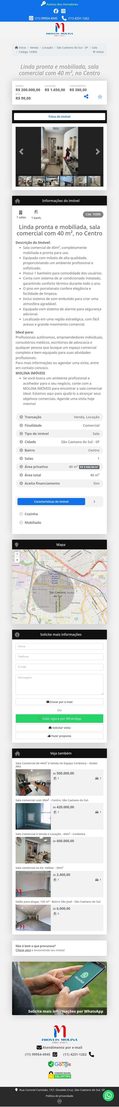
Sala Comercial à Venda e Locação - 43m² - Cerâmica (50, 834)
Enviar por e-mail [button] (59, 702)
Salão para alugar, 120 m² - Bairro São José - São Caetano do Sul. (58, 901)
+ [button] (17, 554)
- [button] (17, 560)
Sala (94, 47)
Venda (34, 47)
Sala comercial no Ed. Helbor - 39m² (39, 868)
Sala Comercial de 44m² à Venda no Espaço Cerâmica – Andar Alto (56, 764)
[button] (22, 151)
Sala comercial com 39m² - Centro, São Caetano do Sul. (52, 800)
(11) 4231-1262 (78, 18)
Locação (47, 47)
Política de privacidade (59, 1096)
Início (20, 47)
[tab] (27, 116)
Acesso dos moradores (59, 3)
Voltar (98, 52)
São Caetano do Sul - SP (72, 47)
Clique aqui (23, 950)
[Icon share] (56, 11)
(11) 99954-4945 (46, 18)
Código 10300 (28, 52)
